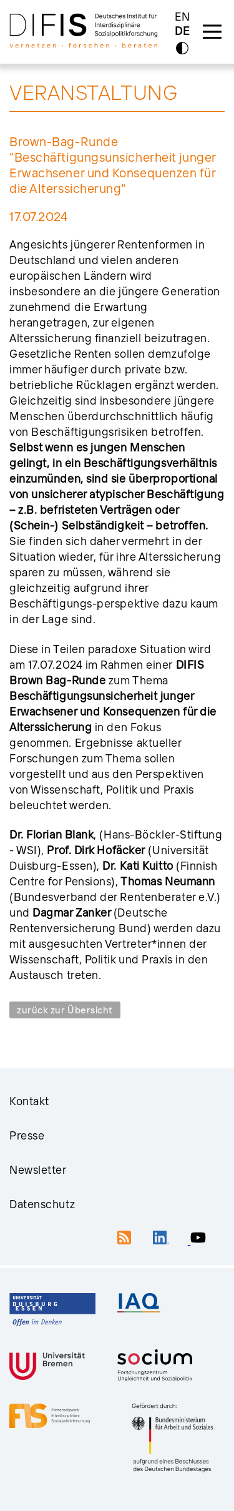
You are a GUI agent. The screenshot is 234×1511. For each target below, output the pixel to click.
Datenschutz (42, 1204)
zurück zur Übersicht (65, 1010)
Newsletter (38, 1170)
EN (182, 16)
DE (182, 31)
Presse (26, 1135)
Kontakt (29, 1101)
